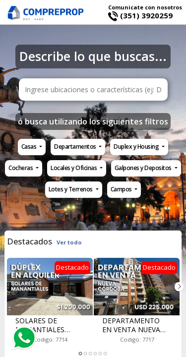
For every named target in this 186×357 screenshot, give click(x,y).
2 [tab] (85, 354)
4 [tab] (95, 354)
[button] (32, 147)
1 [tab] (80, 354)
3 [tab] (90, 354)
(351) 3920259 (140, 15)
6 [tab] (105, 354)
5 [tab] (100, 354)
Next (179, 286)
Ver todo (69, 242)
